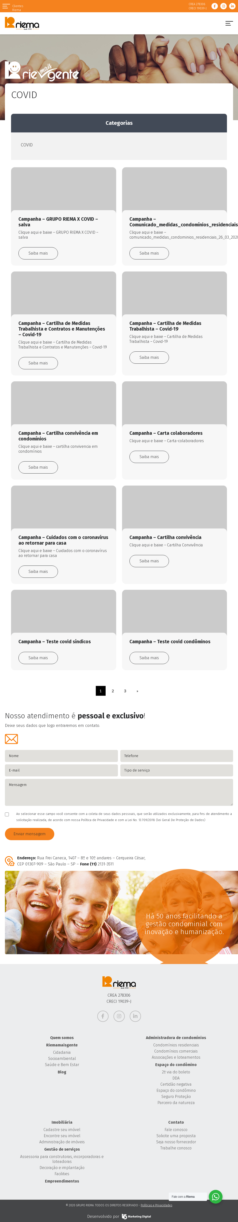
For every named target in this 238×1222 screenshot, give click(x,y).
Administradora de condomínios (176, 1037)
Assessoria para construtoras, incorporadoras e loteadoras (62, 1159)
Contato (176, 1122)
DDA (176, 1078)
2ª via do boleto (176, 1072)
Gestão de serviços (62, 1149)
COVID (27, 145)
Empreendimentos (62, 1181)
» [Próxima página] (137, 690)
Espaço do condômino (176, 1064)
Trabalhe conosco (176, 1148)
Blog (62, 1072)
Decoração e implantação (62, 1167)
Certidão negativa (176, 1084)
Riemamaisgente (62, 1045)
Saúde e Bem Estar (62, 1064)
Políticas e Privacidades (156, 1205)
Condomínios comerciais (176, 1051)
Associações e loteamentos (176, 1057)
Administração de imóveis (62, 1142)
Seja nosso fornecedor (176, 1142)
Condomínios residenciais (176, 1045)
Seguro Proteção (176, 1096)
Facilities (62, 1173)
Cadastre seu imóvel (61, 1129)
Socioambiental (62, 1058)
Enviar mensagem (30, 834)
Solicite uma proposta (176, 1135)
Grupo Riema (22, 23)
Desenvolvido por (119, 1216)
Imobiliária (62, 1122)
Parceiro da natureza (176, 1102)
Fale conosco (176, 1129)
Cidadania (62, 1052)
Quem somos (62, 1037)
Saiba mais (38, 253)
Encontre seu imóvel (62, 1135)
